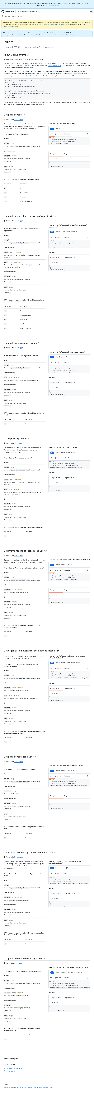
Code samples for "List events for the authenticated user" (69, 560)
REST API (7, 16)
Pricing (35, 1087)
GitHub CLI (67, 134)
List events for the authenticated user (25, 550)
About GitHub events (16, 54)
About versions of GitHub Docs (34, 35)
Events (20, 16)
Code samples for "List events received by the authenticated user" (64, 862)
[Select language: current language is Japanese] (91, 11)
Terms (19, 1087)
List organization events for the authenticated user (32, 650)
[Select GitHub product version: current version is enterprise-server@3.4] (27, 11)
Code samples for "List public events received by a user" (68, 967)
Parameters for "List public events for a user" (20, 769)
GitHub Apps (18, 119)
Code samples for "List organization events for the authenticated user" (66, 657)
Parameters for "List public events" (16, 134)
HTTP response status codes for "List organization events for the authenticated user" (24, 732)
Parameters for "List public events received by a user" (23, 971)
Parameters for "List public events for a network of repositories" (22, 230)
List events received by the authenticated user (30, 852)
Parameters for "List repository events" (18, 458)
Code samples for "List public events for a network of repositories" (67, 226)
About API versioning (67, 35)
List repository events (16, 438)
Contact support (9, 1071)
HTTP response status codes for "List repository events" (24, 527)
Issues (32, 68)
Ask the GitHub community (13, 1068)
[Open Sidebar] (2, 15)
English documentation (51, 5)
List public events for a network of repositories (30, 216)
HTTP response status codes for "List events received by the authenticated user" (24, 934)
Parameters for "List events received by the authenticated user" (24, 875)
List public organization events (21, 342)
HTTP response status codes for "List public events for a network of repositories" (24, 301)
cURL (51, 134)
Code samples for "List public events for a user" (65, 766)
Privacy (24, 1087)
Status (30, 1087)
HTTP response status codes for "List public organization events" (24, 414)
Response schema (69, 154)
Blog (51, 1087)
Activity (14, 16)
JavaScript (58, 134)
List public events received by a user (24, 958)
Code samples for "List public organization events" (66, 352)
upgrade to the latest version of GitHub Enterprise (49, 24)
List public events (14, 114)
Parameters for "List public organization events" (21, 356)
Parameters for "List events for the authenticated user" (24, 568)
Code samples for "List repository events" (63, 448)
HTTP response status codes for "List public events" (22, 179)
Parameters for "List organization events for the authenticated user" (21, 665)
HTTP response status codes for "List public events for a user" (24, 828)
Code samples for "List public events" (61, 124)
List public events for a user (20, 756)
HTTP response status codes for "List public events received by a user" (22, 1029)
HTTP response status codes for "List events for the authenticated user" (22, 626)
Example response (55, 154)
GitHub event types (54, 65)
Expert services (43, 1087)
